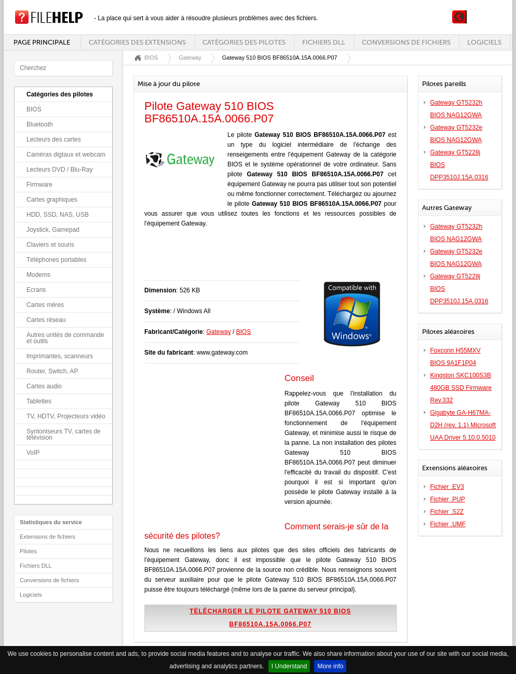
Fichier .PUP (447, 499)
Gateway (190, 57)
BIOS (34, 109)
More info (330, 666)
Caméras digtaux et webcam (65, 154)
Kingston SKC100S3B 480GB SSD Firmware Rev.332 (461, 388)
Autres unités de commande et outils (65, 338)
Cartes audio (44, 386)
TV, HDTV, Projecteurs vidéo (65, 416)
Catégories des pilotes (244, 42)
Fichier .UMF (448, 524)
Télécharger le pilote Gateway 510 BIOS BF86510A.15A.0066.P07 (270, 618)
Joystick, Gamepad (52, 229)
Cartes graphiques (51, 199)
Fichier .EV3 (447, 486)
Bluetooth (39, 124)
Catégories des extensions (137, 42)
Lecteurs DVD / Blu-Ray (59, 169)
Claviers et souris (50, 244)
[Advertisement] (265, 259)
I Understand (289, 666)
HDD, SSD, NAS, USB (57, 214)
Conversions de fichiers (406, 42)
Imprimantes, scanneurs (59, 356)
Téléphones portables (56, 259)
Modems (38, 274)
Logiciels (484, 42)
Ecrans (36, 289)
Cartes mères (45, 304)
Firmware (39, 184)
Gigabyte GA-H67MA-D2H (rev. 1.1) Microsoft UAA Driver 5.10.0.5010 (463, 425)
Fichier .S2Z (447, 511)
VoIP (32, 452)
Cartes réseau (45, 320)
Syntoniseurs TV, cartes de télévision (63, 434)
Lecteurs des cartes (53, 139)
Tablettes (38, 401)
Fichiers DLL (323, 42)
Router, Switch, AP (52, 371)
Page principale (41, 42)
